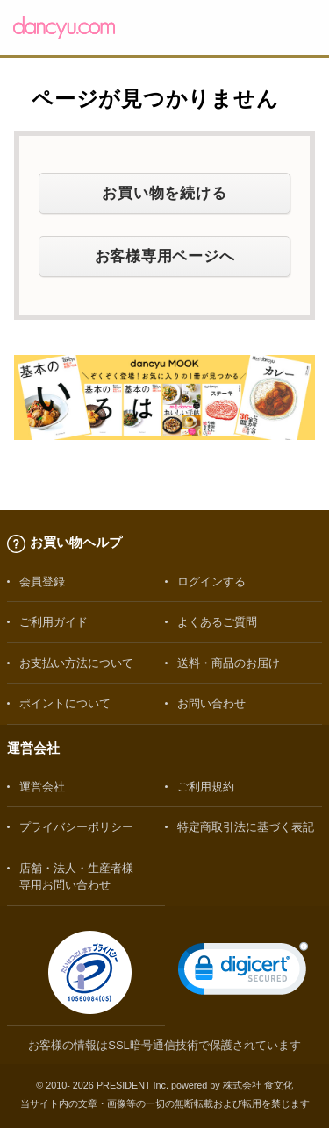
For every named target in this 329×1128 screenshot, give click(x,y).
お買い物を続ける (164, 193)
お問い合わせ (211, 703)
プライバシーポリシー (76, 827)
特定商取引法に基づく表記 (245, 827)
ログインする (211, 581)
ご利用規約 (205, 786)
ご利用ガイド (53, 621)
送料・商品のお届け (228, 663)
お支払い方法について (76, 663)
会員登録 (42, 581)
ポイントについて (65, 703)
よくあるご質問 (217, 621)
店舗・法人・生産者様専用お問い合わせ (76, 876)
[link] (243, 972)
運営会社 (42, 786)
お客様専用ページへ (165, 256)
